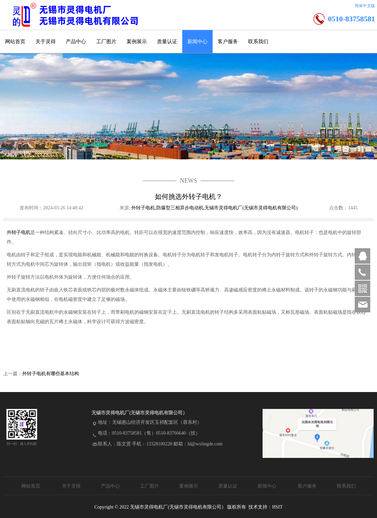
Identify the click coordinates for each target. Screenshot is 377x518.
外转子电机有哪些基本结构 (50, 373)
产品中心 (76, 41)
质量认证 (167, 41)
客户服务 (228, 41)
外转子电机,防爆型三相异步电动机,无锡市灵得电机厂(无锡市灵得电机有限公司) (215, 207)
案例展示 (137, 41)
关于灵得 (45, 41)
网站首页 (15, 41)
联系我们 (258, 41)
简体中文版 (365, 5)
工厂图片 (106, 41)
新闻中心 (197, 41)
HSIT (277, 507)
